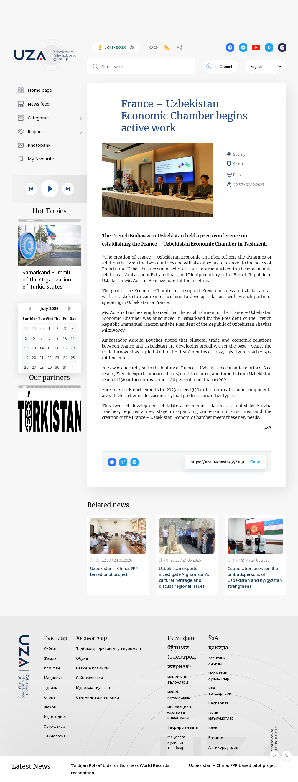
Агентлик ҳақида (216, 660)
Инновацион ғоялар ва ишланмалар (179, 712)
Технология (55, 736)
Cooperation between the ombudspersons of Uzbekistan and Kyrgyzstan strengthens (255, 577)
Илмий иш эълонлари (177, 679)
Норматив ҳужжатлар (218, 675)
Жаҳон (50, 706)
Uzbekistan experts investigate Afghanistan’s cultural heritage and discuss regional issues (184, 577)
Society (239, 154)
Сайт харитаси (89, 677)
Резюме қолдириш (94, 668)
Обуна (82, 658)
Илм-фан (52, 668)
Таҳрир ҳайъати (182, 727)
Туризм (51, 687)
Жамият (51, 658)
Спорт (49, 697)
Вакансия (216, 737)
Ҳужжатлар (54, 726)
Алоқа (214, 727)
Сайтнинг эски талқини (97, 697)
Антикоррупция (223, 747)
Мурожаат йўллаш (93, 687)
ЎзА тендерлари (219, 690)
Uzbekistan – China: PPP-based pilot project (114, 571)
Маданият (53, 677)
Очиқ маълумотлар (221, 715)
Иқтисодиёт (55, 716)
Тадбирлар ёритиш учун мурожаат (108, 648)
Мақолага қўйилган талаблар (176, 742)
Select (244, 163)
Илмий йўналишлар (178, 694)
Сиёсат (50, 648)
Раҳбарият (218, 703)
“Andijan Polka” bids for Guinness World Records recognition (120, 769)
